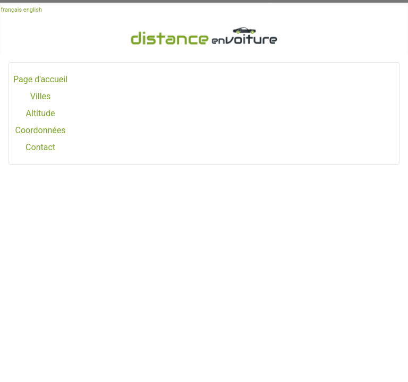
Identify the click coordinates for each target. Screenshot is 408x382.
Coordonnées (40, 130)
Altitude (40, 113)
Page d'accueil (40, 79)
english (32, 9)
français (11, 9)
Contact (40, 147)
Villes (40, 96)
